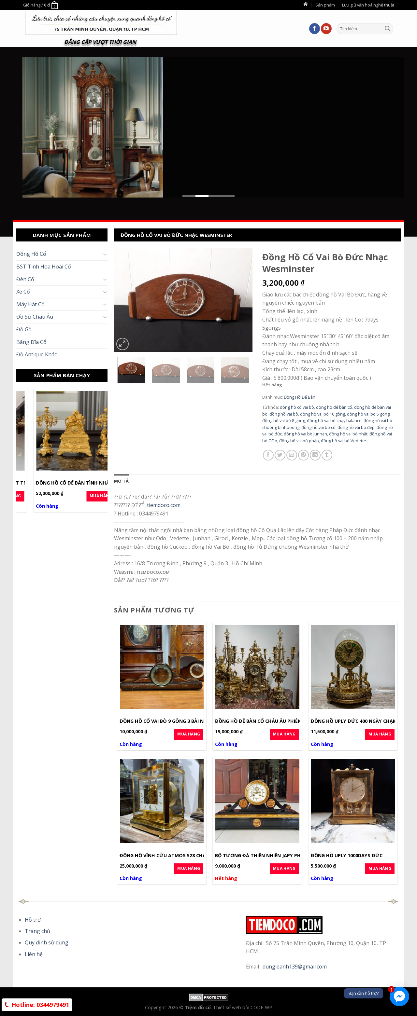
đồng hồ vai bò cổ (318, 427)
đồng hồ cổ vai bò (297, 407)
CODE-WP (261, 1007)
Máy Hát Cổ (30, 304)
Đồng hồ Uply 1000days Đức (346, 855)
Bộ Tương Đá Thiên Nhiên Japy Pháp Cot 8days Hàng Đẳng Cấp (295, 855)
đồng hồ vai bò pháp (299, 441)
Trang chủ (37, 931)
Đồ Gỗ (24, 329)
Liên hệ (34, 954)
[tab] (121, 480)
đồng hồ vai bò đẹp (356, 427)
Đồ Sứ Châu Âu (34, 316)
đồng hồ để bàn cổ (334, 407)
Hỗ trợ (33, 919)
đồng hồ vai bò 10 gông (322, 414)
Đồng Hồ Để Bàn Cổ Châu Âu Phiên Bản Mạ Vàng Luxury (285, 721)
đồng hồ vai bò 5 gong (368, 414)
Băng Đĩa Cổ (31, 342)
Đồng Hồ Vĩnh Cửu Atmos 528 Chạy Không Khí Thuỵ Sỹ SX (193, 855)
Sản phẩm (325, 5)
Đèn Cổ (25, 279)
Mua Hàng (86, 496)
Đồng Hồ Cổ (31, 253)
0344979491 (40, 1005)
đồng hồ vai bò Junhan (305, 434)
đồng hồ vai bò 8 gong (283, 420)
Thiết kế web (227, 1007)
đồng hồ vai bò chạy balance (334, 420)
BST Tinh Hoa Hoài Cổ (43, 266)
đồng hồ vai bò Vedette (343, 441)
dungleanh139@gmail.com (295, 966)
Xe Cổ (23, 291)
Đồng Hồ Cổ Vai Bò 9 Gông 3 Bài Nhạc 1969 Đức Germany (190, 721)
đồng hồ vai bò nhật (348, 434)
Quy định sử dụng (46, 942)
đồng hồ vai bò (283, 414)
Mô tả (121, 481)
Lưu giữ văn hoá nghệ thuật (368, 5)
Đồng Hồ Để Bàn (299, 397)
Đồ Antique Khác (36, 354)
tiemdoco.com (163, 505)
